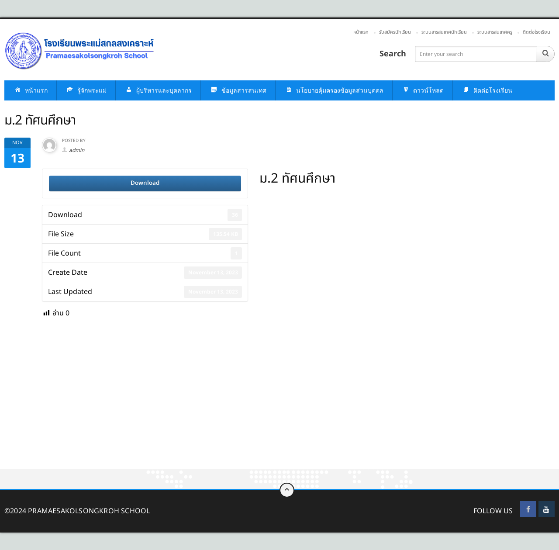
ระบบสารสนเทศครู (494, 32)
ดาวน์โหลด (422, 90)
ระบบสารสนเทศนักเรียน (444, 32)
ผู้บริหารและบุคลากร (158, 90)
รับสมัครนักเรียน (395, 32)
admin (76, 150)
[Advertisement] (262, 404)
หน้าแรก (361, 32)
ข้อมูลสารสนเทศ (238, 90)
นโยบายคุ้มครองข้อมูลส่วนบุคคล (333, 90)
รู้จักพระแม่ (86, 90)
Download (145, 183)
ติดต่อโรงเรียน (536, 32)
